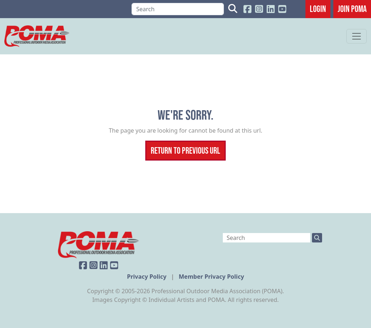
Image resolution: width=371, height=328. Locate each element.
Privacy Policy (147, 277)
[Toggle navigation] (356, 36)
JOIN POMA (352, 9)
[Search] (178, 9)
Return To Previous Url (185, 150)
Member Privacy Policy (211, 277)
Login (318, 9)
